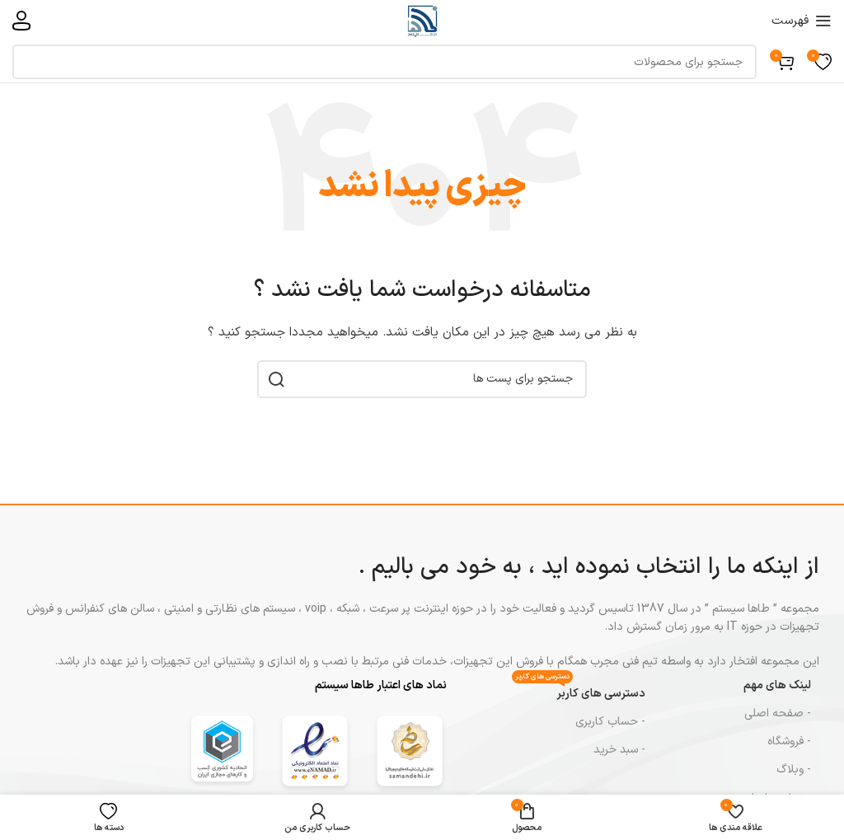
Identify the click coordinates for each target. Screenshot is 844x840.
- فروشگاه (789, 741)
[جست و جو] (384, 62)
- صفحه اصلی (777, 713)
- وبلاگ (793, 769)
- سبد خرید (619, 749)
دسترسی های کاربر (578, 691)
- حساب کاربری (610, 721)
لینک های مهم (777, 685)
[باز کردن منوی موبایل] (801, 20)
